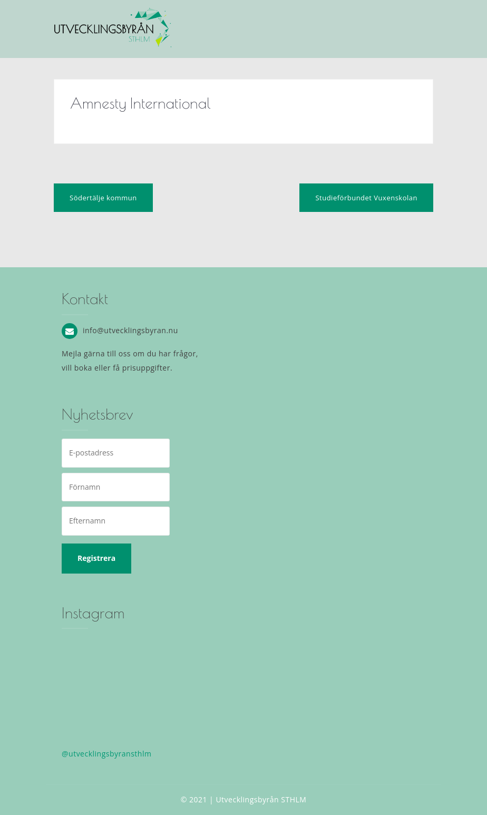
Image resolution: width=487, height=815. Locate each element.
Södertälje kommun (103, 197)
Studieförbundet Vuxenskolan (366, 197)
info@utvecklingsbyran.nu (130, 330)
